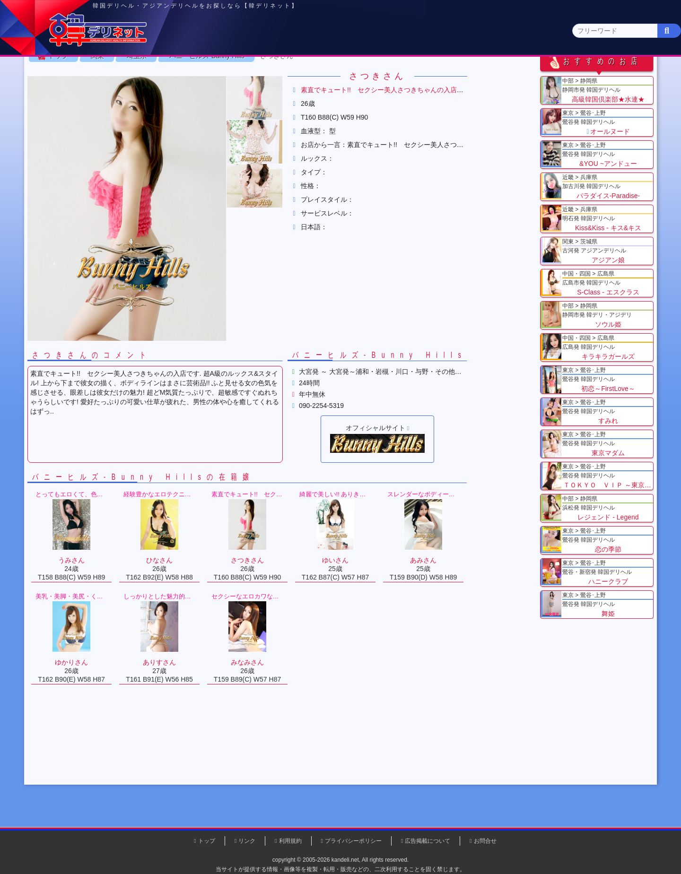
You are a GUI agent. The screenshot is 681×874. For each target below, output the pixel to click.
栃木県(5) (345, 92)
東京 (175, 74)
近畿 (448, 74)
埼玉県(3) (227, 92)
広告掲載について (427, 841)
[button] (288, 160)
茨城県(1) (306, 92)
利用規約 (290, 841)
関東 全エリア (87, 92)
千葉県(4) (188, 92)
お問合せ (485, 841)
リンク (246, 841)
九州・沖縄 (584, 74)
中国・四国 (516, 74)
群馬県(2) (266, 92)
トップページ (98, 74)
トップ (92, 117)
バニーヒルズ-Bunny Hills (241, 117)
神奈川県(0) (146, 92)
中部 (380, 74)
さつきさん (310, 117)
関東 (243, 73)
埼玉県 (171, 117)
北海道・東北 (311, 74)
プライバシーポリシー (353, 841)
